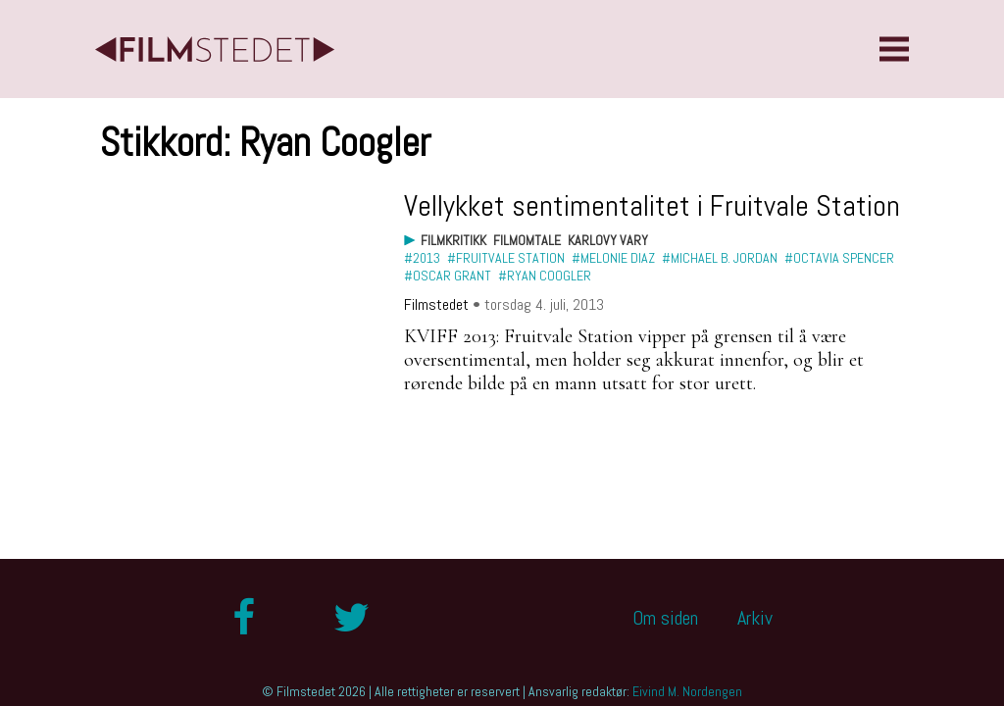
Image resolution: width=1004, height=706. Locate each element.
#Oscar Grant (447, 275)
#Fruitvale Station (506, 258)
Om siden (665, 617)
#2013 (422, 258)
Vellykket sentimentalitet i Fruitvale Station (652, 206)
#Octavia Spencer (839, 258)
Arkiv (755, 617)
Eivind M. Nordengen (687, 691)
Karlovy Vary (608, 240)
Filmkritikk (453, 240)
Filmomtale (527, 240)
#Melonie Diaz (613, 258)
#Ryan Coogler (544, 275)
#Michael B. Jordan (720, 258)
